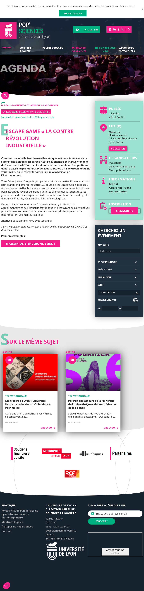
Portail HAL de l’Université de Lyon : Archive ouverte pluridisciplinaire (20, 514)
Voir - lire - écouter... (26, 49)
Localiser (118, 148)
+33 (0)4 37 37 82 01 (62, 538)
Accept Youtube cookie (115, 551)
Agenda (6, 47)
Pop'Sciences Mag (107, 49)
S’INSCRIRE (124, 211)
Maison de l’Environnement (30, 243)
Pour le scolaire (52, 47)
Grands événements (78, 49)
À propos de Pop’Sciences (126, 49)
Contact (7, 531)
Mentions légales (12, 522)
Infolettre (91, 29)
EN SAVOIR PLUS (73, 13)
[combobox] (119, 292)
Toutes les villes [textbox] (107, 292)
